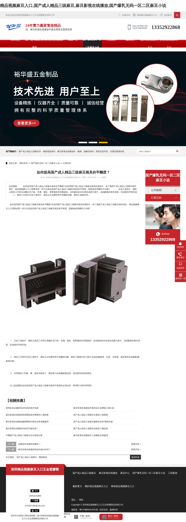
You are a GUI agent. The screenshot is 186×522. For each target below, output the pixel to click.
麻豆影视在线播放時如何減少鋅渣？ (34, 449)
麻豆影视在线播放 (53, 39)
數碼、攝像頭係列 (86, 151)
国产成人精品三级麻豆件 (30, 151)
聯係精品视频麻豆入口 (147, 15)
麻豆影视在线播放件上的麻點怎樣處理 (90, 435)
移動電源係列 (49, 151)
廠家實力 (130, 39)
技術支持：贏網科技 (109, 509)
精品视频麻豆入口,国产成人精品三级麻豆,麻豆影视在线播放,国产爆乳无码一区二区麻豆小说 (83, 5)
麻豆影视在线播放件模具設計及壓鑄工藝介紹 (93, 408)
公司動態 (156, 190)
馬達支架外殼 (102, 151)
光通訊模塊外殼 (117, 151)
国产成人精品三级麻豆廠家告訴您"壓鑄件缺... (94, 421)
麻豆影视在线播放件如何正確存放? (21, 428)
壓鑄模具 (43, 457)
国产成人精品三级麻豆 (34, 43)
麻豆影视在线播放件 (66, 151)
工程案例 (111, 39)
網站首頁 (15, 39)
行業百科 (67, 163)
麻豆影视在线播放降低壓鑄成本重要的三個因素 (27, 415)
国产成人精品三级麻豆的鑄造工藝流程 (90, 428)
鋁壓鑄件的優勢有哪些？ (29, 444)
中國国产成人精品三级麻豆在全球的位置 (24, 435)
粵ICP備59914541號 (88, 509)
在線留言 (168, 15)
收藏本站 (126, 15)
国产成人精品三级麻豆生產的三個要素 (90, 415)
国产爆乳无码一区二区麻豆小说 (92, 43)
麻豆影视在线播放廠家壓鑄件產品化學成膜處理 (27, 421)
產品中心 (73, 39)
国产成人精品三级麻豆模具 (70, 204)
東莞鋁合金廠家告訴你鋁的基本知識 (22, 408)
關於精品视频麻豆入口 (149, 43)
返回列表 (135, 457)
